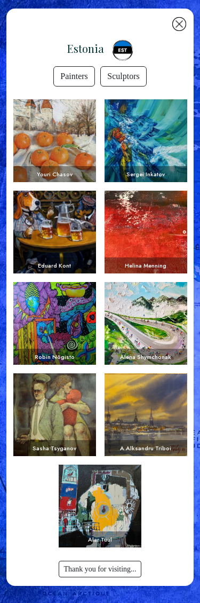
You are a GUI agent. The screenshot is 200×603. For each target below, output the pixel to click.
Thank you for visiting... (99, 569)
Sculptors (123, 76)
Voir (54, 140)
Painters (74, 76)
